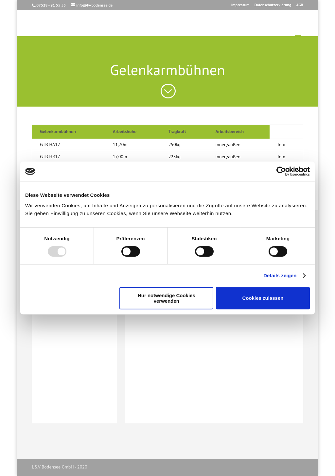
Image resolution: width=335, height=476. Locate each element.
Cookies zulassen (263, 298)
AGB (299, 5)
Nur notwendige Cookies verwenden (166, 298)
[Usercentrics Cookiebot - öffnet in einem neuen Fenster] (281, 171)
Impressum (240, 5)
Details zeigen (279, 275)
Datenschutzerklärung (273, 5)
